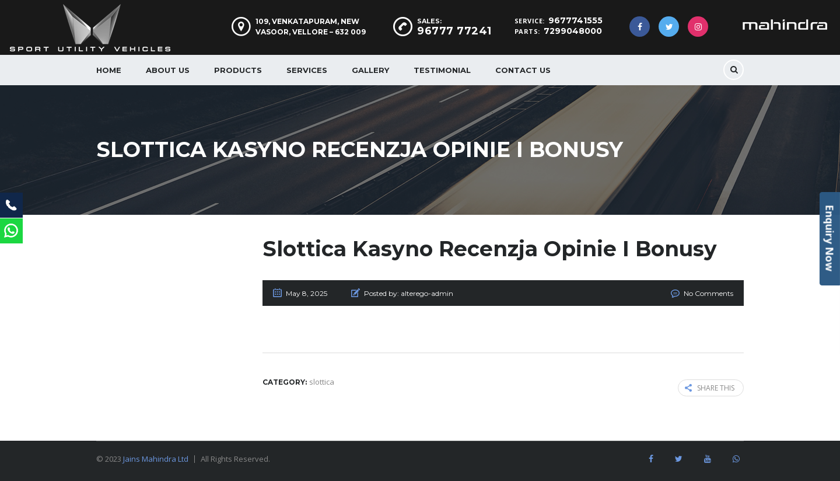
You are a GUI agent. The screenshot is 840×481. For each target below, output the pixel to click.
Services (306, 70)
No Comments (708, 293)
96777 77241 (454, 31)
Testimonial (442, 70)
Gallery (370, 70)
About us (168, 70)
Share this (709, 388)
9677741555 (575, 20)
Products (238, 70)
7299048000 (573, 31)
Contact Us (523, 70)
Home (108, 70)
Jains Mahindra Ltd (155, 459)
